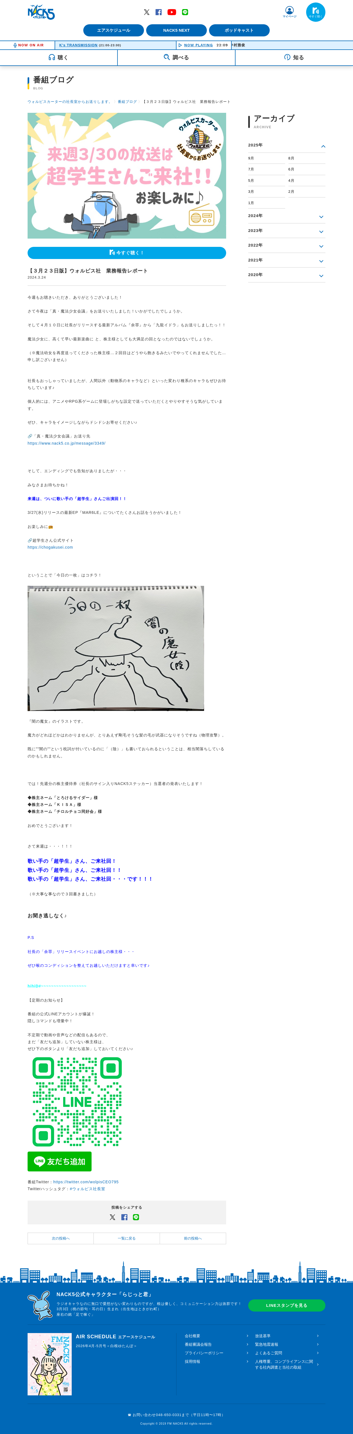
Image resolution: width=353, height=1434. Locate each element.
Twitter (146, 12)
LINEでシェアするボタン (136, 1217)
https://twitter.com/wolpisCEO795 (86, 1182)
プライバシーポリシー (204, 1353)
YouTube (171, 12)
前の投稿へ (193, 1238)
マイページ (289, 16)
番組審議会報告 (198, 1344)
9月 (251, 158)
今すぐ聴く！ (130, 252)
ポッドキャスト (241, 30)
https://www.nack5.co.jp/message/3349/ (67, 443)
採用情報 (192, 1361)
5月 (251, 180)
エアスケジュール (111, 30)
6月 (291, 169)
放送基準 (263, 1336)
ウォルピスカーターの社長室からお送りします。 (70, 102)
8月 (291, 158)
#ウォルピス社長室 (87, 1189)
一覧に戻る (127, 1238)
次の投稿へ (61, 1238)
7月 (251, 169)
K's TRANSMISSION (78, 45)
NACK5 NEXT (176, 30)
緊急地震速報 (266, 1344)
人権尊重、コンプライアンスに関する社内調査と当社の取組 (284, 1364)
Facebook (159, 12)
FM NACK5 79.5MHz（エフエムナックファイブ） (41, 12)
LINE (185, 12)
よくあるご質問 (268, 1353)
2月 (291, 191)
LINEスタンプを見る (286, 1305)
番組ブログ (127, 102)
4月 (291, 180)
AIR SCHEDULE (115, 1336)
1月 (251, 203)
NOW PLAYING (198, 45)
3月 (251, 191)
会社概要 (192, 1336)
